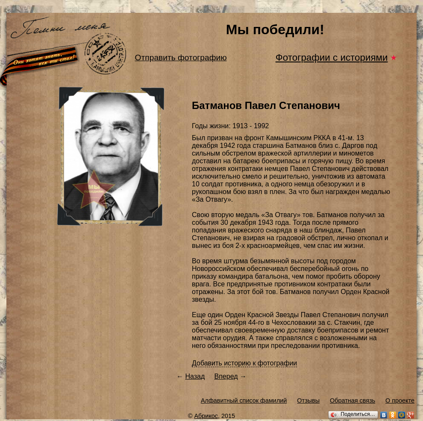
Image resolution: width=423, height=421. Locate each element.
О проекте (399, 400)
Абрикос (206, 415)
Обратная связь (352, 400)
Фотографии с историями (332, 57)
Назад (195, 376)
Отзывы (308, 400)
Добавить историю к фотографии (244, 363)
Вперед (226, 376)
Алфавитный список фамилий (244, 400)
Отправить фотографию (181, 57)
